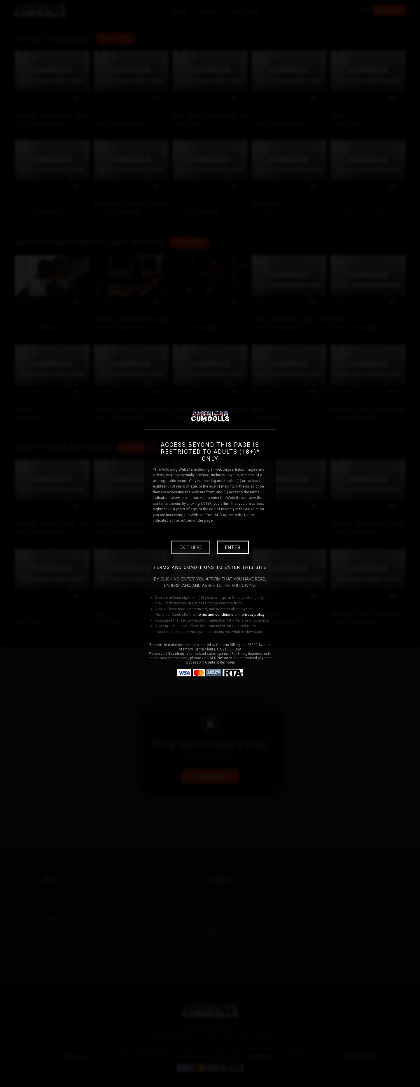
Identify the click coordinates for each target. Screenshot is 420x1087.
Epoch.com (178, 654)
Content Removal (220, 662)
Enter (233, 547)
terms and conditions (215, 614)
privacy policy (253, 614)
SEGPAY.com (220, 658)
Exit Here (190, 547)
